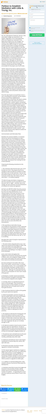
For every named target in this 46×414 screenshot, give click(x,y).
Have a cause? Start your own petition (37, 43)
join (44, 1)
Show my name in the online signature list (35, 28)
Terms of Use (29, 411)
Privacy (40, 410)
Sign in (41, 1)
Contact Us (36, 410)
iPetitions (23, 2)
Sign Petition (37, 35)
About (31, 410)
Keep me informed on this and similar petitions (36, 31)
